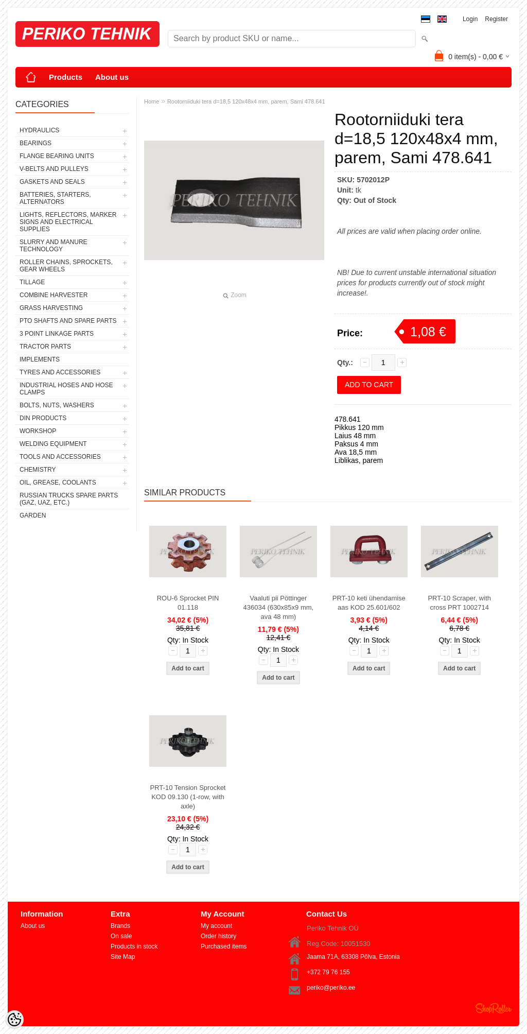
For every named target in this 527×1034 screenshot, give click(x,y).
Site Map (123, 956)
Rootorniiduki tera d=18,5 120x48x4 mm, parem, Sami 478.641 (246, 101)
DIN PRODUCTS (43, 418)
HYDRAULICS (39, 130)
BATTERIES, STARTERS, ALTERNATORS (55, 198)
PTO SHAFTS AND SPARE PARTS (68, 320)
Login (470, 19)
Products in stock (134, 946)
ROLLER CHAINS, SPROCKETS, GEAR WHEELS (66, 265)
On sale (121, 936)
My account (216, 925)
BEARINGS (35, 143)
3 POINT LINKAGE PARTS (57, 333)
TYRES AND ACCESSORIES (60, 372)
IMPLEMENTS (40, 359)
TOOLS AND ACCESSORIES (60, 456)
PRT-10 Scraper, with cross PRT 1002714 (459, 602)
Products (65, 77)
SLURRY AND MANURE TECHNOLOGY (53, 245)
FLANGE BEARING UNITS (57, 156)
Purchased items (224, 946)
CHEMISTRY (38, 469)
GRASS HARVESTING (51, 308)
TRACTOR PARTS (45, 346)
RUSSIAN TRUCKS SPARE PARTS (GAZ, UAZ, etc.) (69, 499)
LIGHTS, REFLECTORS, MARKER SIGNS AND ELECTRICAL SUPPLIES (68, 222)
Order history (218, 936)
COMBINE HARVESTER (53, 295)
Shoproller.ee (494, 1008)
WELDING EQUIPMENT (53, 443)
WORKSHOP (38, 431)
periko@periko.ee (331, 987)
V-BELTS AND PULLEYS (54, 169)
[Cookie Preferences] (14, 1019)
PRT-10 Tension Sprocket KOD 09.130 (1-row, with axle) (188, 797)
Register (496, 19)
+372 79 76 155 (328, 972)
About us (112, 77)
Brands (120, 925)
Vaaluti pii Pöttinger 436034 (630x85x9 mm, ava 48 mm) (278, 607)
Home (151, 101)
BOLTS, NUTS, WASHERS (57, 405)
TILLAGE (32, 282)
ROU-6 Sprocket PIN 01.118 (188, 602)
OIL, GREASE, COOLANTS (58, 482)
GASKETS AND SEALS (52, 181)
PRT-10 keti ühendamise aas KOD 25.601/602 (369, 602)
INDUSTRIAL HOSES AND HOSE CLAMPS (66, 389)
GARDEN (33, 515)
